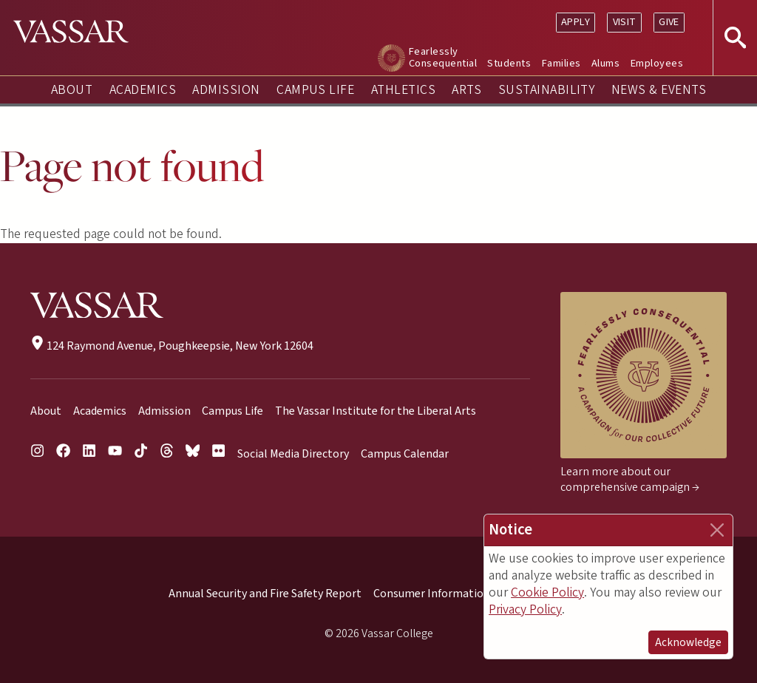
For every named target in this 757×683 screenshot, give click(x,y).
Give (669, 22)
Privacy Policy (525, 609)
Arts (466, 90)
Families (561, 63)
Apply (575, 22)
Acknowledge (688, 642)
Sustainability (546, 90)
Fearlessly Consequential (443, 57)
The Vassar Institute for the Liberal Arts (375, 411)
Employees (657, 63)
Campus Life (315, 90)
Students (509, 63)
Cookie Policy (547, 592)
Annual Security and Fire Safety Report (265, 593)
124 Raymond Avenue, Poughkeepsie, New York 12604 (171, 346)
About (71, 90)
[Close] (717, 530)
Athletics (403, 90)
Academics (142, 90)
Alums (605, 63)
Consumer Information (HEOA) (451, 593)
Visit (625, 22)
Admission (225, 90)
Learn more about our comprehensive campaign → (629, 479)
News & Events (658, 90)
